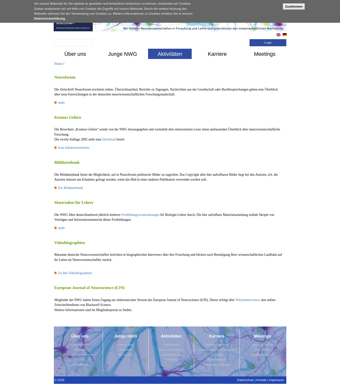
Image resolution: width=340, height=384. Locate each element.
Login (268, 42)
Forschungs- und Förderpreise (217, 349)
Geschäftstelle (79, 364)
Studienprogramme (216, 344)
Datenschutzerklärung (49, 17)
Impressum (276, 380)
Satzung (80, 359)
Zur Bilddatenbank (70, 188)
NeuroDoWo (262, 349)
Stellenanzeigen (216, 359)
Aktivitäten (125, 349)
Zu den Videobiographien (75, 273)
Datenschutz (245, 380)
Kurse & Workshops (171, 349)
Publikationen (171, 344)
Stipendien (217, 354)
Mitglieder (80, 349)
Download (109, 139)
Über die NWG (80, 344)
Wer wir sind (125, 354)
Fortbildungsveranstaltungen (140, 215)
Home (58, 64)
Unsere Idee (125, 344)
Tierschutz (171, 359)
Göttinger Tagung (262, 344)
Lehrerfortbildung (171, 354)
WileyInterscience (247, 300)
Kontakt (261, 380)
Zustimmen (293, 5)
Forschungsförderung (217, 364)
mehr (61, 103)
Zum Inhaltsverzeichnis (73, 148)
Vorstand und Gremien (79, 354)
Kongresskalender (262, 354)
